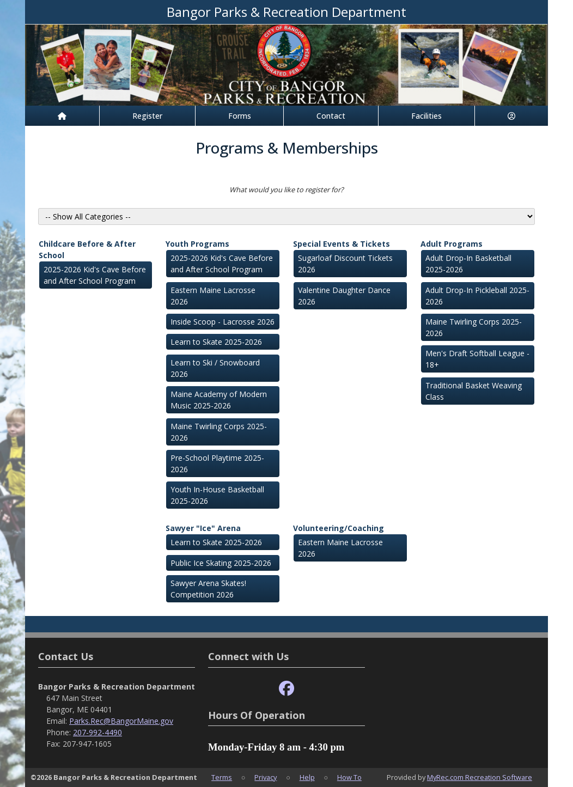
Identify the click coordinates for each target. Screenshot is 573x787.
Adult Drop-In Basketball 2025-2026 (468, 263)
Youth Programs (197, 244)
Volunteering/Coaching (338, 528)
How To (349, 777)
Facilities (426, 116)
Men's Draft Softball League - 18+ (477, 359)
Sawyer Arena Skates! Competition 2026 (208, 589)
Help (307, 777)
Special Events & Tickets (341, 244)
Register (147, 116)
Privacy (265, 777)
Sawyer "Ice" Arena (203, 528)
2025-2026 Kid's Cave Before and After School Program (95, 275)
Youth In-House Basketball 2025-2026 (217, 495)
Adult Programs (451, 244)
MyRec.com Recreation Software (479, 777)
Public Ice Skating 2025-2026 (220, 563)
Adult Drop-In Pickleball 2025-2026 (477, 296)
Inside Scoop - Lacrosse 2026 (222, 321)
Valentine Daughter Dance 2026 (344, 296)
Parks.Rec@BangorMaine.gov (121, 721)
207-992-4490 (97, 732)
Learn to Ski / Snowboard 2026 (215, 368)
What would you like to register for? (286, 189)
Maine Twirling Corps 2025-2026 (218, 432)
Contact (330, 116)
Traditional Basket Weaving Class (473, 391)
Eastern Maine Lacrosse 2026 (212, 296)
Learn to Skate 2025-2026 (216, 342)
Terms (221, 777)
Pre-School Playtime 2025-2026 (217, 463)
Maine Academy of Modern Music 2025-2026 (218, 400)
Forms (239, 116)
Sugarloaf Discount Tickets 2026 (345, 263)
